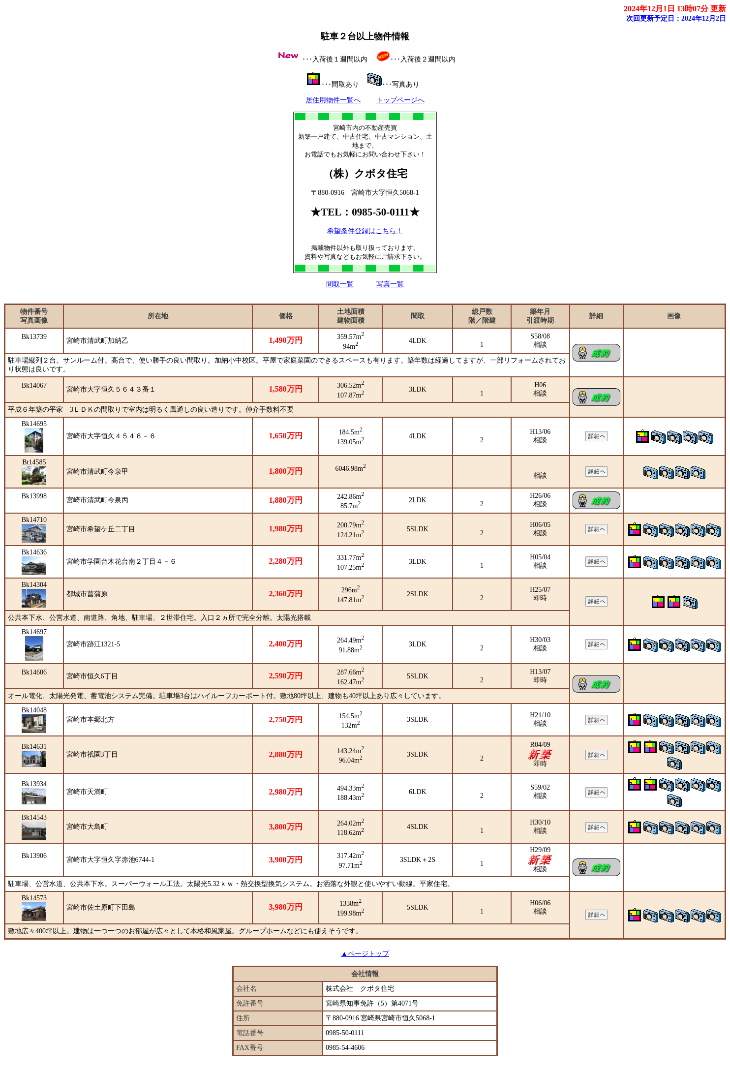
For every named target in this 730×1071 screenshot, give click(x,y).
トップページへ (400, 100)
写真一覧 (390, 284)
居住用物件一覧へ (333, 100)
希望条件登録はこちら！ (365, 231)
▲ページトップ (365, 953)
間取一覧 (340, 284)
